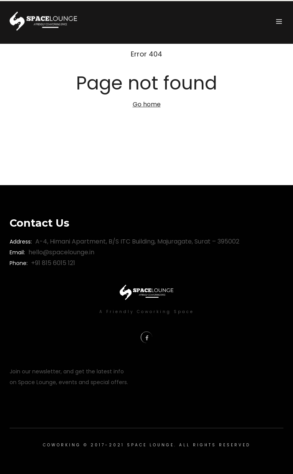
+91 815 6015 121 (53, 263)
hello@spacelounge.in (61, 252)
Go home (147, 104)
